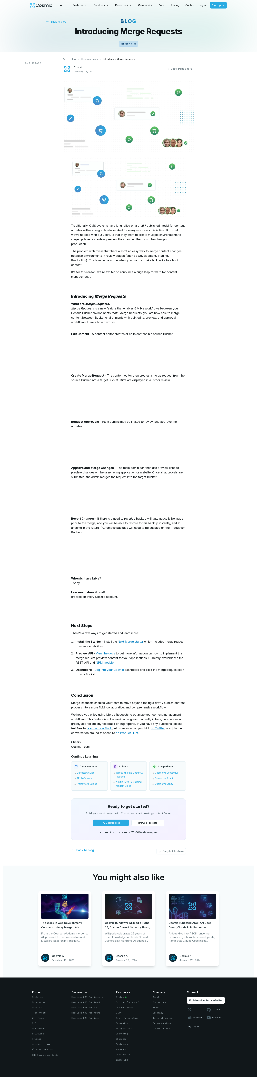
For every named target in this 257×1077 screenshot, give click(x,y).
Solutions (99, 5)
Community (145, 5)
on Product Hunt (127, 733)
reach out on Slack (99, 728)
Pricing (175, 5)
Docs (161, 5)
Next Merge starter (130, 641)
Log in (202, 5)
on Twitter (157, 728)
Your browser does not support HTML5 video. (95, 351)
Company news (89, 59)
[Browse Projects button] (147, 823)
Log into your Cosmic (109, 669)
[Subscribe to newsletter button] (206, 1000)
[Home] (64, 59)
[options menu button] (41, 1045)
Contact (190, 5)
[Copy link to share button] (179, 69)
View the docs (105, 653)
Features (78, 5)
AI (61, 5)
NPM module (105, 662)
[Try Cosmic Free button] (111, 823)
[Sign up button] (218, 5)
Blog (73, 59)
